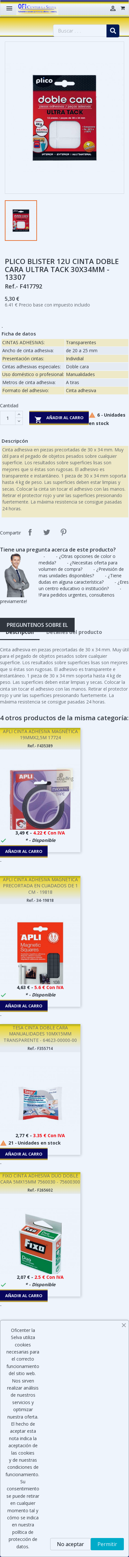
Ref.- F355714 (40, 1048)
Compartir (29, 532)
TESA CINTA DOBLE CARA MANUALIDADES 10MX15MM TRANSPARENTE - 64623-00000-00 (40, 1033)
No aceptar (70, 1544)
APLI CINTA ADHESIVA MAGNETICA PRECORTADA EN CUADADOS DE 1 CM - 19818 (40, 885)
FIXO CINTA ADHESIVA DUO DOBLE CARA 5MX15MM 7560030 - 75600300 (40, 1179)
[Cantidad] (7, 418)
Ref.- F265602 (40, 1190)
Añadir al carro (59, 419)
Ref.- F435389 (40, 746)
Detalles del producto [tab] (74, 632)
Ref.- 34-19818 (40, 900)
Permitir (107, 1544)
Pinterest (63, 532)
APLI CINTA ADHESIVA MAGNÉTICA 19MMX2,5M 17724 (40, 734)
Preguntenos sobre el (37, 624)
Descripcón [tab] (20, 632)
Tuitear (46, 532)
